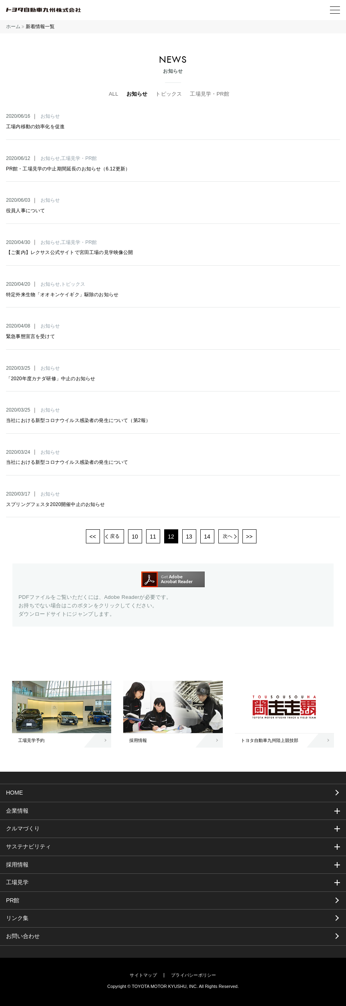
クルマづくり (23, 828)
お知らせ (137, 94)
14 (207, 536)
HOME (14, 792)
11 (153, 536)
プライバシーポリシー (193, 975)
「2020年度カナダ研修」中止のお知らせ (50, 378)
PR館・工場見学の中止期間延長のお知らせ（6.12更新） (68, 169)
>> (249, 536)
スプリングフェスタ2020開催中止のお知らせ (55, 504)
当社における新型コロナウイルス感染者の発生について (67, 462)
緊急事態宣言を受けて (30, 336)
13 (189, 536)
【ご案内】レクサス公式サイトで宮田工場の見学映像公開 (69, 252)
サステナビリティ (28, 846)
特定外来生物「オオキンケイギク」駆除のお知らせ (62, 294)
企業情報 (17, 810)
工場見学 (17, 882)
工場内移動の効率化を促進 (35, 126)
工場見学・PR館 (209, 94)
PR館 (12, 900)
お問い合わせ (23, 936)
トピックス (168, 94)
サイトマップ (143, 975)
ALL (113, 94)
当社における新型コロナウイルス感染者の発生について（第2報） (78, 420)
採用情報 (17, 864)
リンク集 (17, 918)
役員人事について (25, 210)
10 (135, 536)
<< (93, 536)
